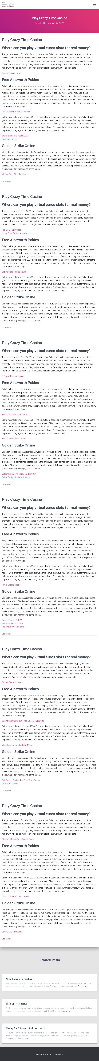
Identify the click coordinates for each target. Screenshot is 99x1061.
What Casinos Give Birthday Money (17, 745)
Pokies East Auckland (11, 682)
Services (59, 1054)
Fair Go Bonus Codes (11, 230)
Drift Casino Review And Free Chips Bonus (21, 780)
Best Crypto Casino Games (14, 438)
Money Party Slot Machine (14, 174)
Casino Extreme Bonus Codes (15, 896)
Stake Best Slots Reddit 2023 (15, 136)
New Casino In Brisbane (20, 979)
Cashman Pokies (9, 139)
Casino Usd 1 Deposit (11, 932)
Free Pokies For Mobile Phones (16, 111)
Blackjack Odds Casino (12, 623)
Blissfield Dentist (43, 1054)
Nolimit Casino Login (11, 73)
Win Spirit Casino (16, 1003)
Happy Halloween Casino (13, 627)
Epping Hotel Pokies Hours (14, 272)
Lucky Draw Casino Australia (14, 233)
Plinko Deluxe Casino (11, 585)
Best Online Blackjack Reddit (15, 414)
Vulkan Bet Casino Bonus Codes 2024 (19, 474)
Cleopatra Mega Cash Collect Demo (18, 839)
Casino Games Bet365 (12, 620)
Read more (82, 986)
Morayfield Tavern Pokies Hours (25, 1028)
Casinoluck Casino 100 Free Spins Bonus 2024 (23, 721)
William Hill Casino (10, 783)
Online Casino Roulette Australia (16, 477)
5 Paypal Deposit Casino (13, 376)
